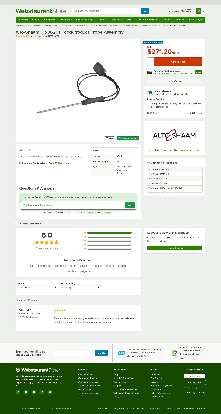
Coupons (117, 386)
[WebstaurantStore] (41, 370)
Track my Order (194, 382)
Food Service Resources (125, 389)
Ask (130, 205)
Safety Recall (119, 397)
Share (109, 138)
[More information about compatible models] (176, 163)
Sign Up (101, 353)
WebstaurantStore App (88, 382)
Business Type (195, 19)
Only (149, 47)
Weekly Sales (119, 382)
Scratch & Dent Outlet (123, 378)
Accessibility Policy (151, 409)
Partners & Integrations (89, 393)
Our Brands (156, 378)
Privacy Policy (106, 212)
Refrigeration (50, 19)
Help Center (194, 376)
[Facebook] (33, 392)
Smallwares (66, 19)
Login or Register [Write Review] (175, 248)
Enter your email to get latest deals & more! (31, 353)
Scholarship (156, 389)
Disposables (116, 19)
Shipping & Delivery (194, 392)
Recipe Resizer (85, 389)
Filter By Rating (68, 283)
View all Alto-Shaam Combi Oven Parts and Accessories (175, 150)
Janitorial (166, 19)
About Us (155, 374)
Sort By (21, 283)
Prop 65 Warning (58, 163)
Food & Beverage (84, 19)
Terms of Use (91, 212)
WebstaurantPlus (86, 374)
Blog (115, 374)
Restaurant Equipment (29, 19)
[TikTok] (41, 392)
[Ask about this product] (78, 205)
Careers (154, 382)
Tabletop (101, 19)
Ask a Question (128, 138)
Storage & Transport (148, 19)
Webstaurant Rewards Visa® (170, 73)
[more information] (186, 94)
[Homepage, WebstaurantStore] (41, 10)
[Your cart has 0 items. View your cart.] (200, 11)
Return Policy (157, 397)
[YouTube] (25, 392)
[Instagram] (18, 392)
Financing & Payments (161, 386)
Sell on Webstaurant (160, 393)
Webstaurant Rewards (88, 378)
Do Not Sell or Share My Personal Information (184, 409)
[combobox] (106, 11)
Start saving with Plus (137, 356)
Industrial (179, 19)
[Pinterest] (49, 392)
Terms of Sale (102, 409)
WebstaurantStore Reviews (126, 393)
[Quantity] (150, 61)
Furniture (130, 19)
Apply (199, 72)
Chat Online (191, 388)
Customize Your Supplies (89, 386)
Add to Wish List (175, 81)
